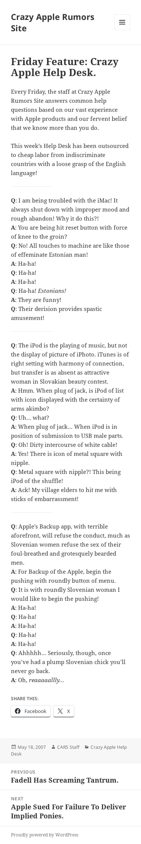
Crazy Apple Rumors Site (52, 22)
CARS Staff (68, 747)
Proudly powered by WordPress (44, 835)
